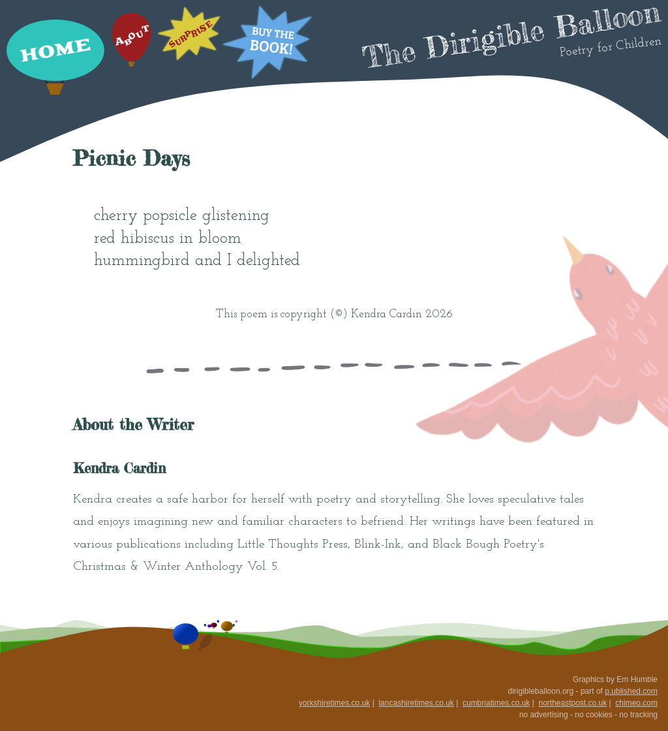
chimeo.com (636, 703)
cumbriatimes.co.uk (496, 703)
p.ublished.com (631, 691)
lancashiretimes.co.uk (415, 703)
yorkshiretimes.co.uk (334, 703)
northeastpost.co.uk (572, 703)
